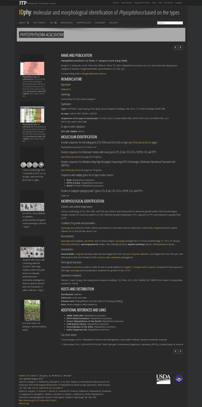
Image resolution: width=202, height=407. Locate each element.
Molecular (67, 22)
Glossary (100, 22)
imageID (178, 3)
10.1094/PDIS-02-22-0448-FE (49, 388)
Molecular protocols (142, 142)
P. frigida (127, 267)
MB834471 (66, 89)
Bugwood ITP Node (142, 3)
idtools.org (24, 403)
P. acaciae (150, 267)
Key (53, 22)
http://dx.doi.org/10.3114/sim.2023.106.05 (37, 400)
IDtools (116, 3)
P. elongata (137, 267)
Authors (22, 375)
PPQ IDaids (168, 3)
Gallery (113, 22)
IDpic (154, 3)
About (24, 22)
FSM (160, 3)
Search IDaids (126, 3)
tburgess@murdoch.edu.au (94, 73)
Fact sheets (39, 22)
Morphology (84, 22)
